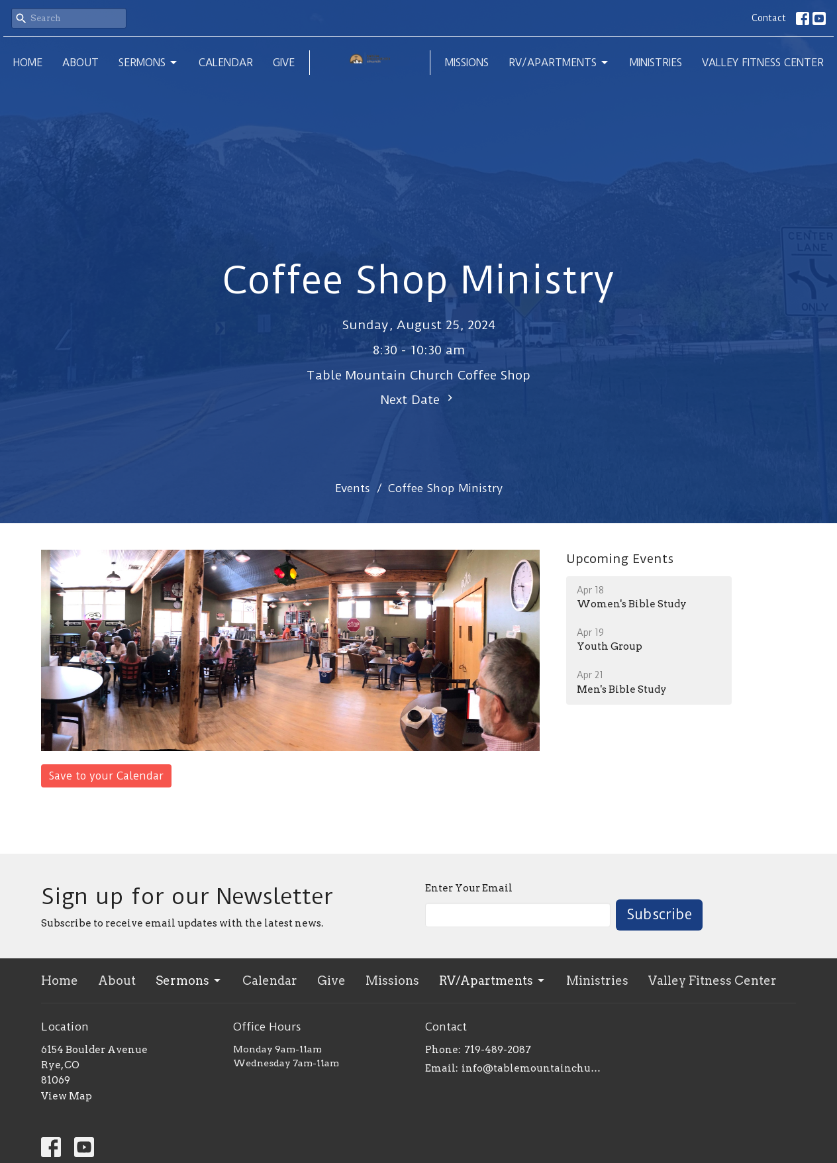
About (80, 62)
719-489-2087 (497, 1050)
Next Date (418, 399)
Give (284, 62)
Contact (769, 18)
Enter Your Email (469, 888)
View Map (66, 1096)
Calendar (226, 62)
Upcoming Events (619, 558)
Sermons (149, 63)
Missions (467, 62)
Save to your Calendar (106, 776)
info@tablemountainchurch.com (533, 1068)
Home (27, 62)
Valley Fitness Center (763, 62)
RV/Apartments (559, 63)
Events (352, 488)
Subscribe (659, 914)
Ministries (656, 62)
